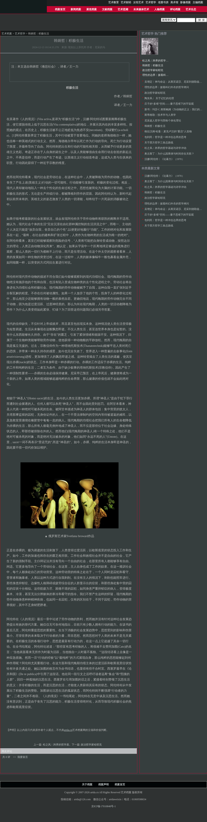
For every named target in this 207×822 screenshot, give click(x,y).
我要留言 (22, 757)
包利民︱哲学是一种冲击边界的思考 (165, 137)
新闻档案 (76, 9)
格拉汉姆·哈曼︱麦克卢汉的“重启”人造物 (168, 131)
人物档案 (159, 9)
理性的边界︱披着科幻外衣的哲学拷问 (164, 75)
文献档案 (107, 9)
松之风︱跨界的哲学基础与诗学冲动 (163, 60)
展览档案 (91, 9)
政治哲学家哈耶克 (91, 744)
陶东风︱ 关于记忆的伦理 (159, 98)
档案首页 (60, 9)
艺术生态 (191, 9)
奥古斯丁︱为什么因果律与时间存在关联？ (169, 153)
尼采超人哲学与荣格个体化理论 (162, 120)
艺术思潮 (123, 9)
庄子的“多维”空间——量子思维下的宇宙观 (169, 103)
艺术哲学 (20, 33)
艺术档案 (7, 33)
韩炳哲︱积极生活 (152, 65)
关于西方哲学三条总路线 (158, 142)
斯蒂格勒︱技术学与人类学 (160, 114)
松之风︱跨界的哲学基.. (57, 744)
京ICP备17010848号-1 (103, 806)
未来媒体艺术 (141, 9)
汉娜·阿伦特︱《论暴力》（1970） (164, 159)
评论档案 (175, 9)
